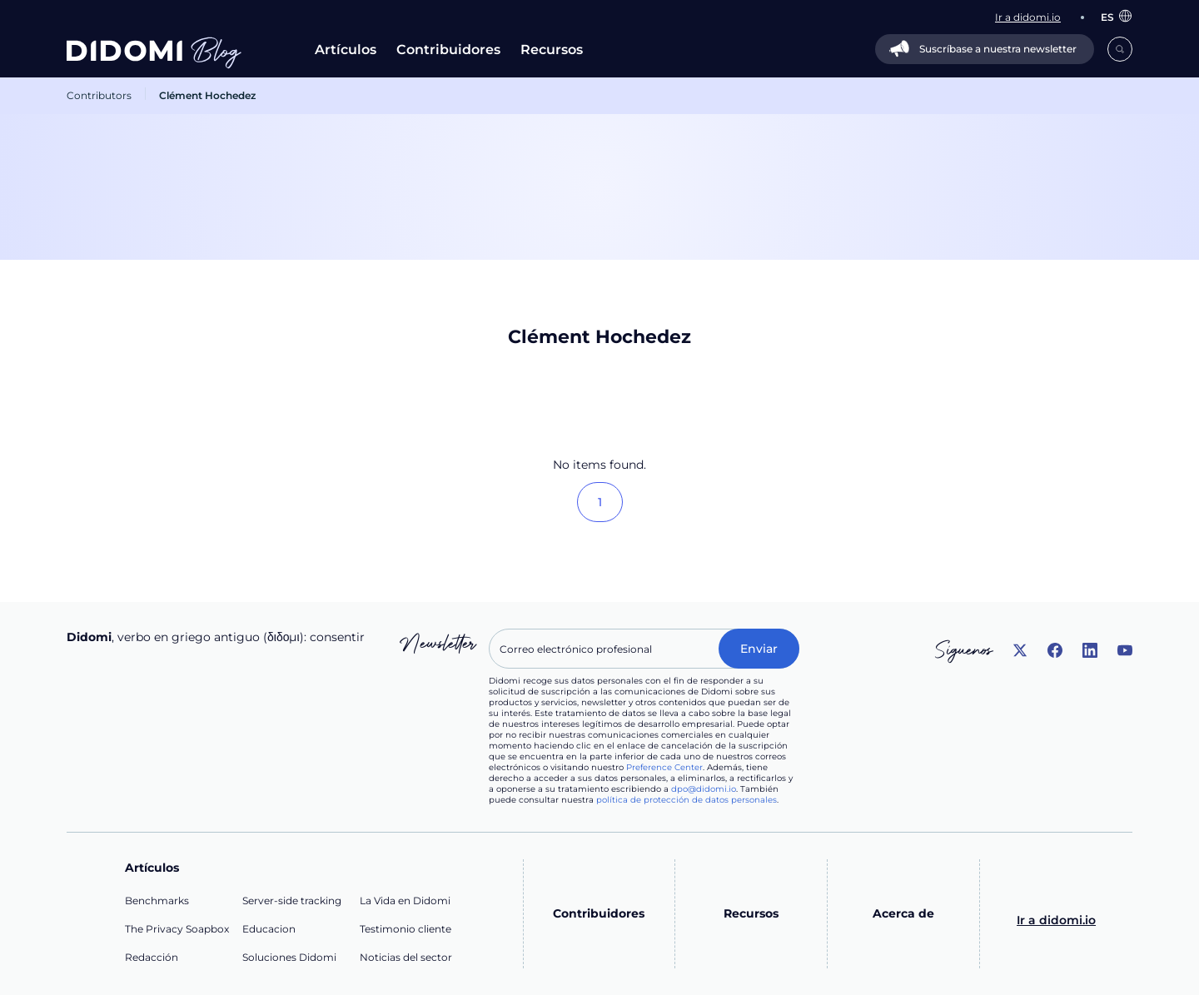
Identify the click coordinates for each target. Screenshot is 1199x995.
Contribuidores (448, 49)
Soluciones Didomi (289, 957)
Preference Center (664, 767)
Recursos (551, 49)
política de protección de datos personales (686, 799)
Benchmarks (157, 900)
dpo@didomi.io (703, 789)
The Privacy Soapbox (177, 929)
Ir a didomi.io (1056, 920)
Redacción (151, 957)
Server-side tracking (291, 900)
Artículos (345, 49)
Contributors (99, 95)
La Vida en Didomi (405, 900)
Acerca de (903, 913)
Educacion (269, 929)
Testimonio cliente (405, 929)
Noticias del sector (406, 957)
